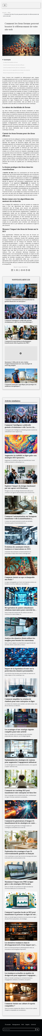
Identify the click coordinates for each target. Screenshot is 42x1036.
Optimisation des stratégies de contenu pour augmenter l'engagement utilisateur (21, 761)
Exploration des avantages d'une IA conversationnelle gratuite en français (19, 852)
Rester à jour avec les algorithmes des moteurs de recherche (16, 70)
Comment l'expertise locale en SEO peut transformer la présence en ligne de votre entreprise (20, 914)
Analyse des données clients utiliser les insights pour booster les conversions (20, 639)
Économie (8, 1024)
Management (16, 1024)
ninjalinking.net (34, 259)
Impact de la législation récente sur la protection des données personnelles (19, 670)
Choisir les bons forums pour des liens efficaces (13, 65)
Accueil (4, 12)
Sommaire (7, 60)
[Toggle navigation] (5, 5)
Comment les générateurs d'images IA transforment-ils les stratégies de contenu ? (21, 823)
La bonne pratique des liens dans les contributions (14, 67)
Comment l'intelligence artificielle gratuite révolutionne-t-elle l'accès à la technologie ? (19, 321)
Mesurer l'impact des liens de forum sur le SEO (13, 72)
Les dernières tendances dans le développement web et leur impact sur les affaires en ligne (21, 945)
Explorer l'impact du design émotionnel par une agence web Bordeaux (20, 487)
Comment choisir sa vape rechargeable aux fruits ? (20, 578)
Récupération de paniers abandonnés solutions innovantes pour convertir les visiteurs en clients (20, 610)
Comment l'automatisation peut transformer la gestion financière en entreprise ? (19, 300)
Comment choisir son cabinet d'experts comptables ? (20, 1005)
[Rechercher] (19, 1029)
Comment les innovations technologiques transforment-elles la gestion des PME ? (18, 342)
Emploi (27, 1024)
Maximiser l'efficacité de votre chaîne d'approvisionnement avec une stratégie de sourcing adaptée (18, 363)
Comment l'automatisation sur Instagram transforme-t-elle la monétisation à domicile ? (21, 518)
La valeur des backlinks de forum (10, 62)
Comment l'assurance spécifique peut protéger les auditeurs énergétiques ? (20, 385)
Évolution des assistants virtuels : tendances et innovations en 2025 (18, 548)
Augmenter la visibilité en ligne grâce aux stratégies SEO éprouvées (21, 456)
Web (9, 12)
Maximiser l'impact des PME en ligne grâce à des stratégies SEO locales (19, 883)
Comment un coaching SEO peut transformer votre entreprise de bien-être (20, 791)
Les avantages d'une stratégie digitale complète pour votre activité (19, 730)
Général (33, 1024)
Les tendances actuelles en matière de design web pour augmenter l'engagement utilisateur (21, 975)
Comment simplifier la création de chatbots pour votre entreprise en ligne (20, 700)
